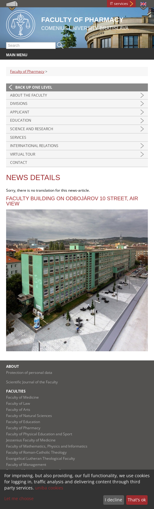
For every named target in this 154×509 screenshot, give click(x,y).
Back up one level (33, 87)
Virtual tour (22, 154)
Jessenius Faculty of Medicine (31, 440)
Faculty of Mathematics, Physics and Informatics (46, 446)
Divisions (19, 103)
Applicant (19, 112)
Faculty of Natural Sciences (29, 415)
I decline (113, 500)
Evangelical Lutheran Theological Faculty (40, 458)
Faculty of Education (23, 421)
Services (18, 137)
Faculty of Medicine (22, 397)
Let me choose (19, 498)
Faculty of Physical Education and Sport (39, 434)
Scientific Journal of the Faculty (32, 382)
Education (20, 120)
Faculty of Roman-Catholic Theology (36, 452)
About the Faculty (28, 95)
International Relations (34, 145)
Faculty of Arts (18, 409)
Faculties (16, 391)
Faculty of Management (26, 464)
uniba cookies (49, 488)
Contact (18, 162)
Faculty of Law (18, 403)
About (12, 366)
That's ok (137, 500)
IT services (119, 3)
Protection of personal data (29, 372)
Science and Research (31, 128)
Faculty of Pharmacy (27, 71)
